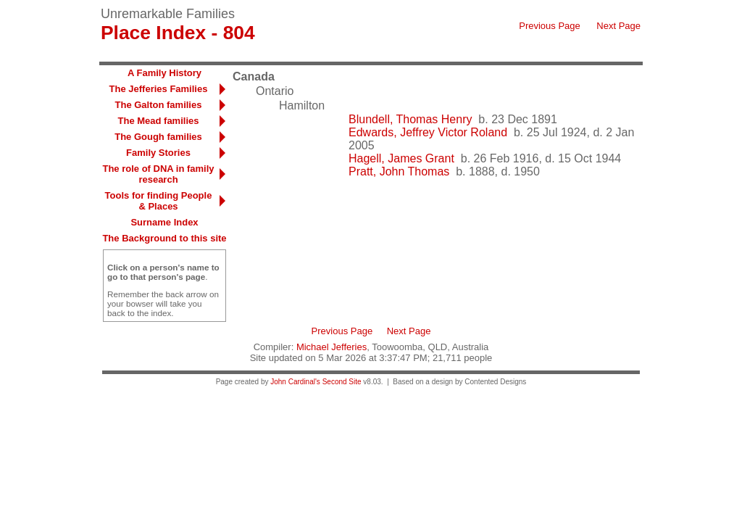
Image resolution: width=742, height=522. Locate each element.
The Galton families (158, 104)
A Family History (164, 72)
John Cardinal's (295, 382)
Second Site (342, 382)
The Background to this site (164, 238)
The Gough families (158, 136)
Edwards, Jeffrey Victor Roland (428, 132)
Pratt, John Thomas (399, 171)
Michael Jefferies (331, 346)
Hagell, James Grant (401, 158)
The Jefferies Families (158, 88)
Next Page (618, 25)
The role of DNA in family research (158, 174)
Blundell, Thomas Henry (410, 119)
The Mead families (158, 120)
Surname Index (164, 222)
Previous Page (549, 25)
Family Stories (158, 152)
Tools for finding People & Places (158, 201)
